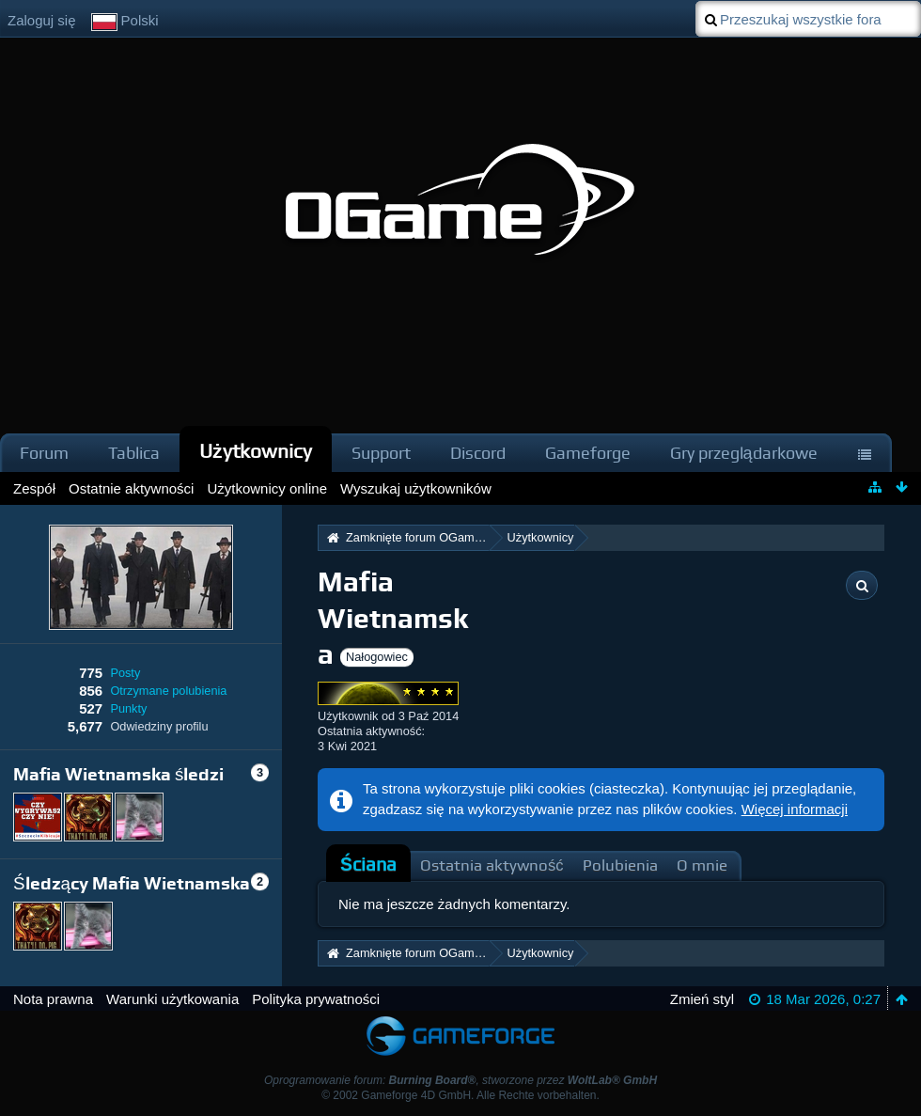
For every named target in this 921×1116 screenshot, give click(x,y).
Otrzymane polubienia (168, 691)
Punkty (128, 708)
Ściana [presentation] (368, 864)
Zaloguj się (42, 20)
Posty (125, 673)
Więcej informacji (794, 809)
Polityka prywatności (316, 999)
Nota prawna (53, 999)
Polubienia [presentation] (620, 865)
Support (381, 453)
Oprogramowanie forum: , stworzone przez (460, 1080)
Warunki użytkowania (172, 999)
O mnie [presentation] (702, 865)
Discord (478, 453)
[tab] (368, 865)
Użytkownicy (255, 451)
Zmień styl (702, 999)
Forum (44, 453)
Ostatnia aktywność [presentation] (492, 865)
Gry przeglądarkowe (744, 453)
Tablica (134, 453)
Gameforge (588, 453)
